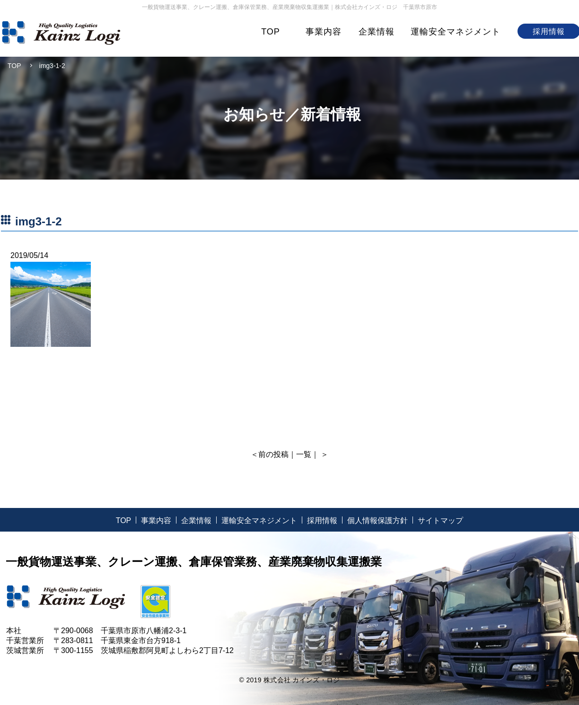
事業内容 (324, 31)
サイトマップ (440, 520)
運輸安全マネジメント (455, 31)
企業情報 (377, 31)
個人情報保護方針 (377, 520)
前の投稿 (273, 454)
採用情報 (322, 520)
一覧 (303, 454)
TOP (270, 31)
